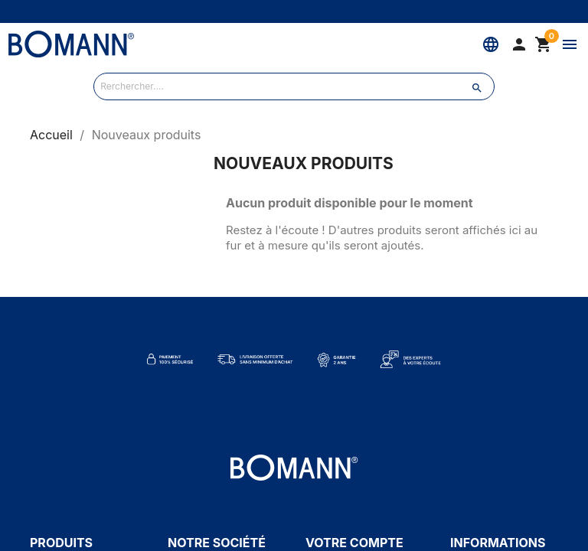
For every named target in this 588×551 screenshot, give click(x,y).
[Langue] (491, 44)
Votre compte (354, 542)
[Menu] (569, 44)
